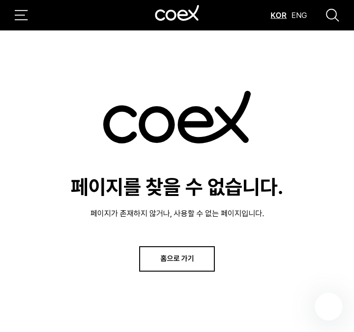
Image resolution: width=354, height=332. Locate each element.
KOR (279, 15)
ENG (299, 15)
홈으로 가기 (177, 258)
